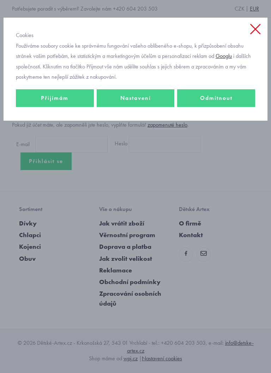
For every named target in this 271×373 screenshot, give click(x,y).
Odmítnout (216, 98)
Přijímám (54, 98)
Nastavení (135, 98)
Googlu (224, 56)
